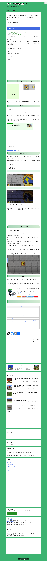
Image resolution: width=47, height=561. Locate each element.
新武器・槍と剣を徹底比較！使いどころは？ (16, 33)
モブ (8, 478)
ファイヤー (34, 320)
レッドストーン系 (11, 482)
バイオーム (10, 468)
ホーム (8, 10)
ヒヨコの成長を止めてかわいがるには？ (15, 34)
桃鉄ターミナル (9, 523)
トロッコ (34, 315)
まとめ (9, 59)
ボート (13, 316)
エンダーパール (34, 308)
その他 (8, 505)
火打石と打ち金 (23, 321)
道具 (19, 22)
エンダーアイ (23, 308)
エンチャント (10, 476)
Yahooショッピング (30, 296)
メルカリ (36, 296)
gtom (38, 341)
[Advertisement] (23, 71)
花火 (12, 321)
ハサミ (34, 318)
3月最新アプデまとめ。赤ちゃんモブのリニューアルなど (17, 32)
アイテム (9, 484)
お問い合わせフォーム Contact (12, 513)
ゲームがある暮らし (10, 519)
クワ (34, 310)
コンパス (13, 327)
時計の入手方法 (11, 55)
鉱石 (8, 470)
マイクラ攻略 (13, 10)
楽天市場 (23, 296)
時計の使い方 (10, 56)
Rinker (20, 292)
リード (23, 326)
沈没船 (15, 150)
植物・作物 (10, 480)
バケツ (23, 318)
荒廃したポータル (10, 150)
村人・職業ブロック (11, 464)
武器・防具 (10, 472)
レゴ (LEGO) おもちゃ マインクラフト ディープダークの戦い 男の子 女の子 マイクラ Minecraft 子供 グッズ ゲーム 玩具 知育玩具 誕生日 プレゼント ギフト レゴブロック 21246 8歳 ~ (28, 290)
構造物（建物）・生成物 (12, 466)
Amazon (19, 296)
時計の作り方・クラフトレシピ (13, 53)
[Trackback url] (23, 435)
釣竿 (23, 315)
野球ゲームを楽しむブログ (11, 521)
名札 (12, 318)
